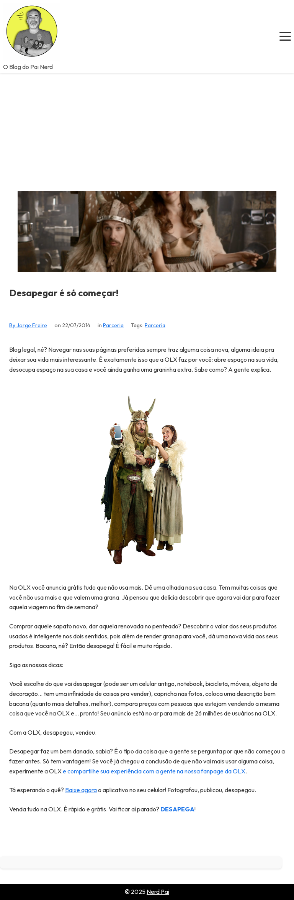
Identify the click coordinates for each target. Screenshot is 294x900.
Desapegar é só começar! (63, 292)
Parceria (113, 325)
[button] (285, 36)
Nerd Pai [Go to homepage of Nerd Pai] (158, 891)
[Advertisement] (147, 130)
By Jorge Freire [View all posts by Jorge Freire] (28, 325)
